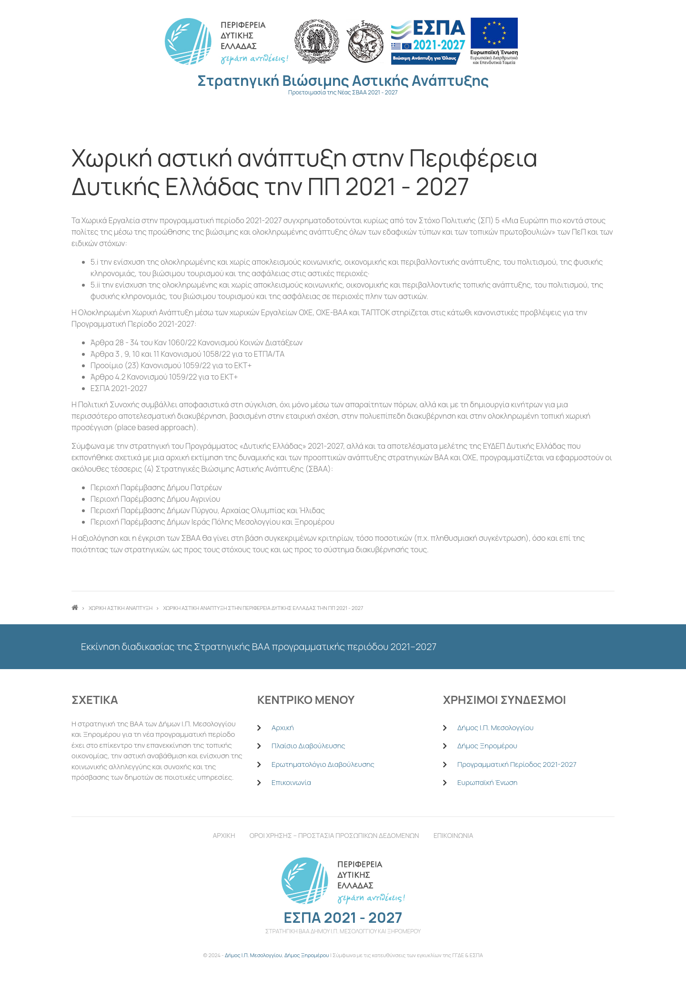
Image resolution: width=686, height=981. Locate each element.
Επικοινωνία (291, 782)
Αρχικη (224, 835)
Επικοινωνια (454, 835)
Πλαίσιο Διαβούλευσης (308, 746)
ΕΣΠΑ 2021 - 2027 (342, 917)
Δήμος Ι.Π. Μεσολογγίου (495, 728)
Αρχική (283, 728)
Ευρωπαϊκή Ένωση (487, 782)
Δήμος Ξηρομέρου (487, 746)
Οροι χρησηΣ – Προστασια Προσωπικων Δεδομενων (334, 835)
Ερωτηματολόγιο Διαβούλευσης (323, 764)
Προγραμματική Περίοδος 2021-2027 (516, 764)
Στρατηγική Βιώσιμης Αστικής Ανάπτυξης (343, 80)
